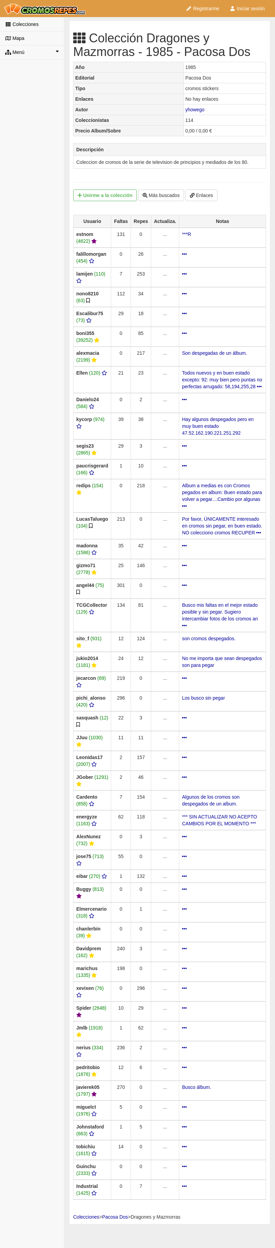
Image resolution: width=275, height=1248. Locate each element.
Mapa (14, 38)
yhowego (195, 109)
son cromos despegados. (208, 638)
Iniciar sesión (247, 8)
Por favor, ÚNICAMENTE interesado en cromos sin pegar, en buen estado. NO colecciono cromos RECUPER (222, 525)
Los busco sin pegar (203, 698)
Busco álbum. (196, 1087)
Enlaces (201, 195)
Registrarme (202, 8)
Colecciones (22, 24)
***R (186, 234)
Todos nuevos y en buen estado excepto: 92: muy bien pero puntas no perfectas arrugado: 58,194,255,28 (222, 379)
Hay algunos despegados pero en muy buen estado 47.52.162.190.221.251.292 (217, 426)
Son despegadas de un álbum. (214, 353)
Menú (32, 52)
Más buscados (161, 195)
